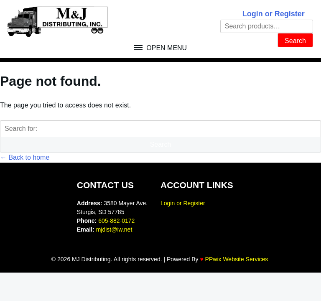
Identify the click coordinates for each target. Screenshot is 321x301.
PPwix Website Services (236, 259)
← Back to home (24, 157)
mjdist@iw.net (114, 229)
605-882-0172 (116, 220)
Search (295, 40)
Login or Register (273, 14)
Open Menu (166, 47)
